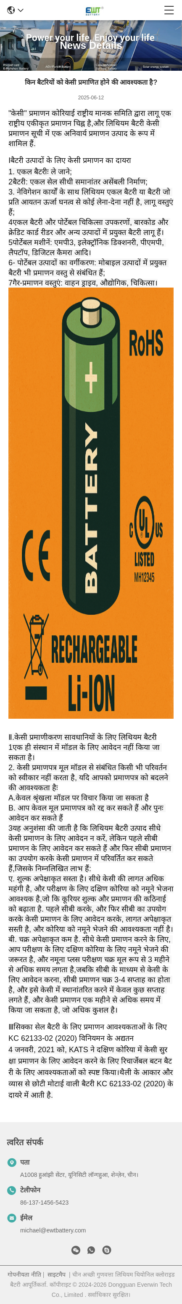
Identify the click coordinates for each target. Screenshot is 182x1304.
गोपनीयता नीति (24, 1274)
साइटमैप (56, 1274)
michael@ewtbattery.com (53, 1230)
